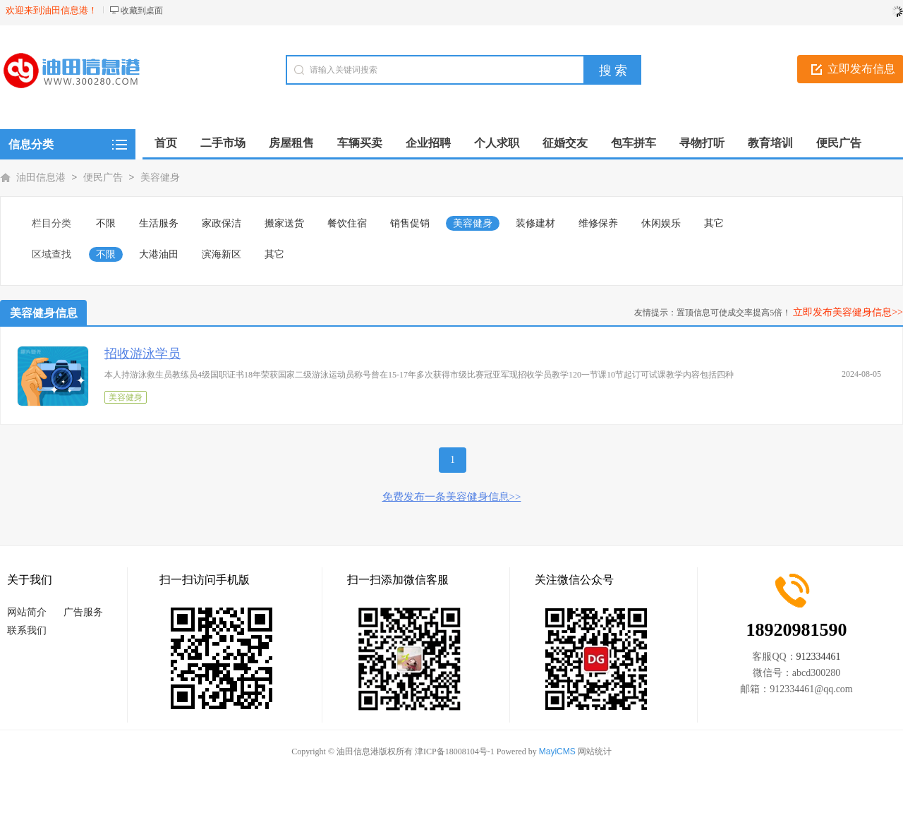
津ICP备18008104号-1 (455, 751)
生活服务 (158, 223)
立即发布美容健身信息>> (848, 312)
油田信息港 (41, 177)
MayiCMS (557, 751)
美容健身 (160, 177)
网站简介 (27, 612)
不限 (106, 223)
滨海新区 (221, 254)
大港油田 (158, 254)
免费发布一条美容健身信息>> (451, 496)
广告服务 (83, 612)
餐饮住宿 (347, 223)
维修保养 (598, 223)
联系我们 (27, 630)
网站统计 (595, 751)
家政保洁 (221, 223)
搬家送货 (284, 223)
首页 (165, 143)
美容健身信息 (44, 313)
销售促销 (410, 223)
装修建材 (535, 223)
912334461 (818, 656)
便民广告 (103, 177)
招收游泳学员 (142, 353)
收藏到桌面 (142, 11)
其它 (714, 223)
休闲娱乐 (661, 223)
